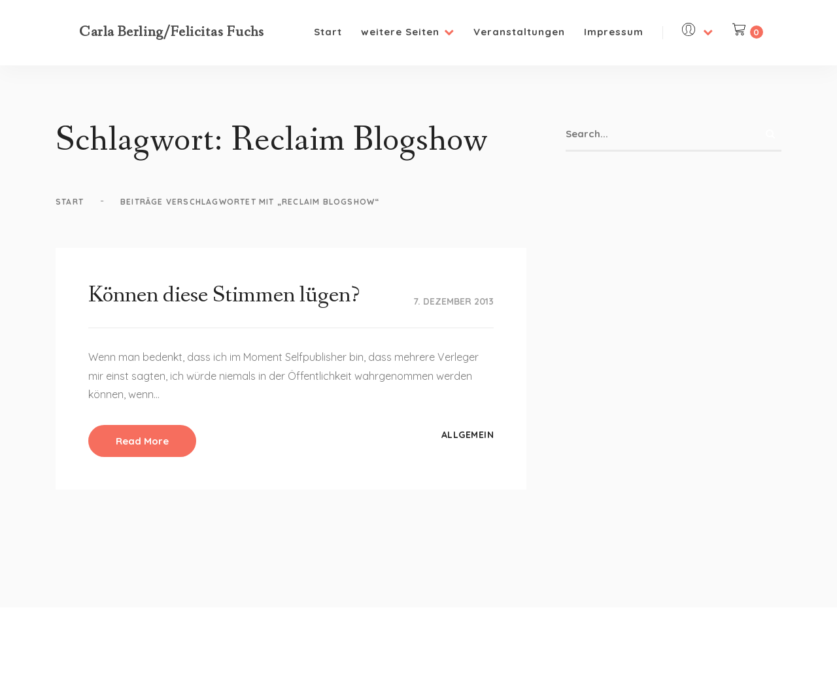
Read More (142, 441)
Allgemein (467, 435)
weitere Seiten (407, 31)
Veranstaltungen (519, 31)
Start (328, 31)
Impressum (613, 31)
